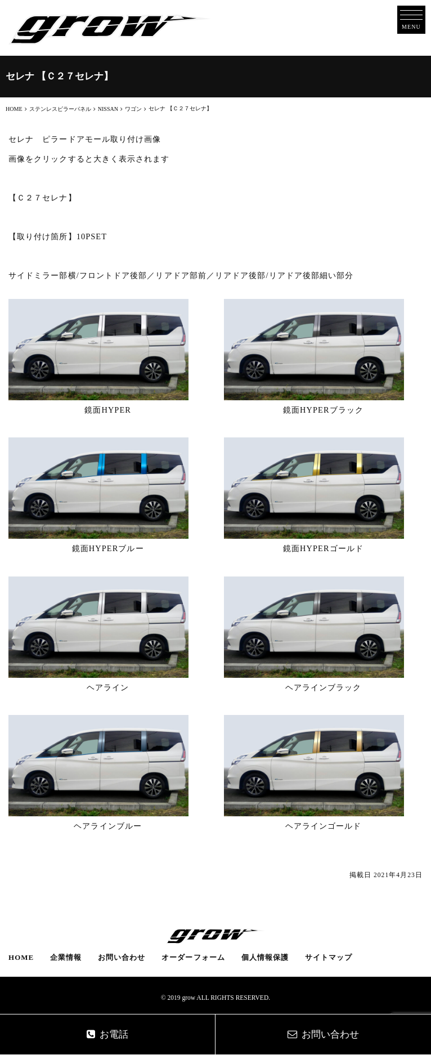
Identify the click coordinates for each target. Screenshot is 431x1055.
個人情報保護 (265, 957)
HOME (21, 957)
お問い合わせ (121, 957)
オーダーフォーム (193, 957)
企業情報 (66, 957)
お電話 (107, 1034)
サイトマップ (328, 957)
